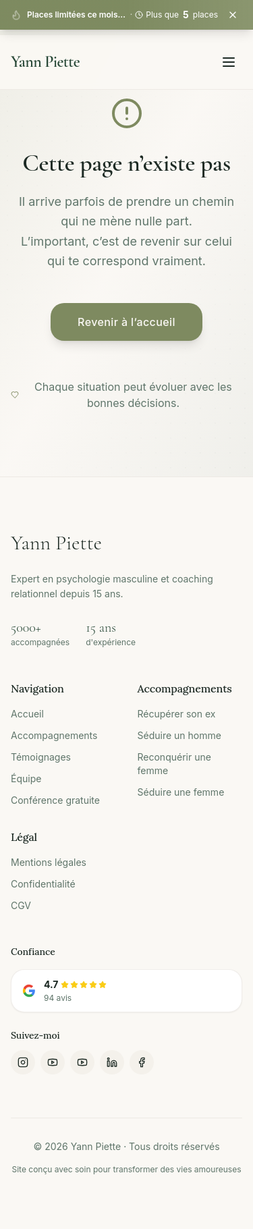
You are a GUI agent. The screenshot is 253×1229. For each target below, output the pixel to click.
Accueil (27, 713)
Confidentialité (43, 884)
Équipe (26, 778)
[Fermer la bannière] (232, 14)
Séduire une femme (181, 792)
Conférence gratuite (55, 800)
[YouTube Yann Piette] (82, 1062)
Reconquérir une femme (174, 763)
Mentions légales (48, 862)
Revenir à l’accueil (126, 322)
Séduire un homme (179, 735)
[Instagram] (23, 1062)
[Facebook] (142, 1062)
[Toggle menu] (228, 62)
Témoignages (41, 757)
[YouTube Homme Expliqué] (52, 1062)
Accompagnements (54, 735)
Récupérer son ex (177, 713)
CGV (21, 905)
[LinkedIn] (112, 1062)
